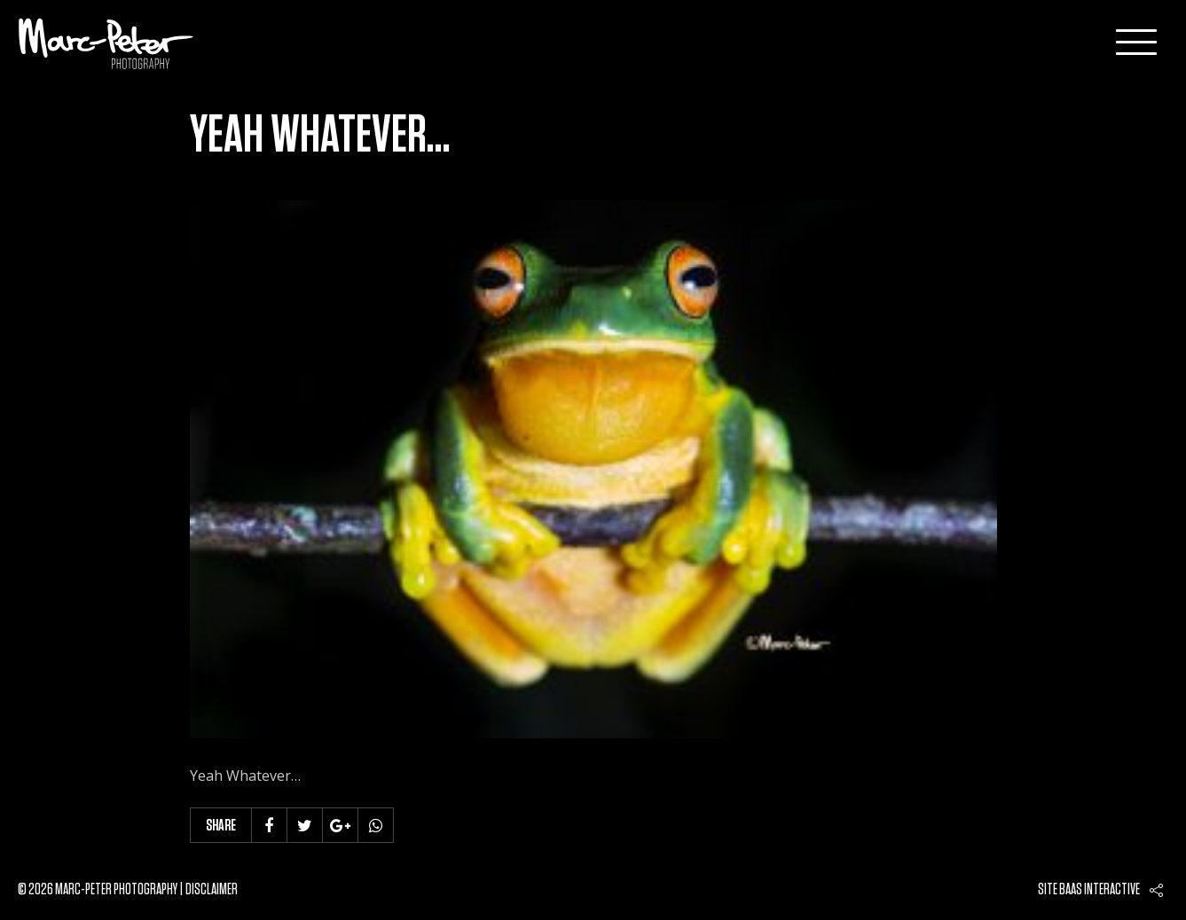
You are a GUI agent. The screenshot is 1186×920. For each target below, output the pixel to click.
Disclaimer (211, 890)
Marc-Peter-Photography (106, 43)
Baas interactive (1099, 890)
